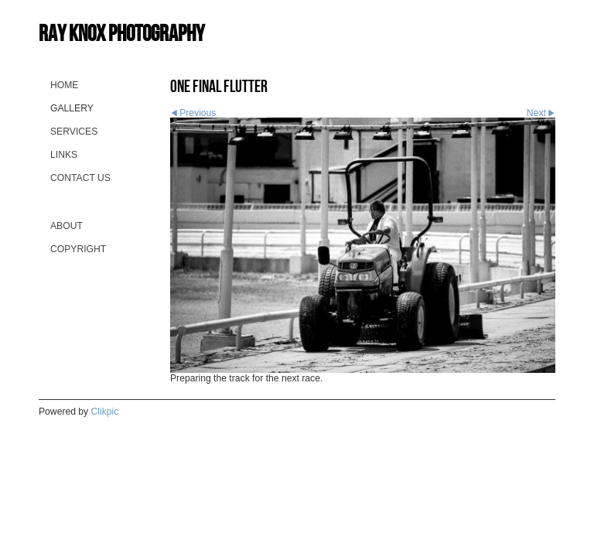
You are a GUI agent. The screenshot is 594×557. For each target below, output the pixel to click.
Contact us (80, 178)
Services (73, 131)
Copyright (78, 249)
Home (64, 85)
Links (63, 154)
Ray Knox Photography (121, 33)
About (66, 225)
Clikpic (105, 411)
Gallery (72, 108)
